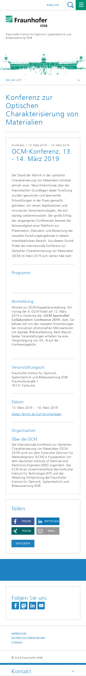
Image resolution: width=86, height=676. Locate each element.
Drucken (23, 543)
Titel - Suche (70, 5)
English (53, 5)
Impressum (18, 633)
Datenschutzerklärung (28, 638)
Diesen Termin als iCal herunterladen (37, 414)
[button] (22, 521)
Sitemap (16, 642)
